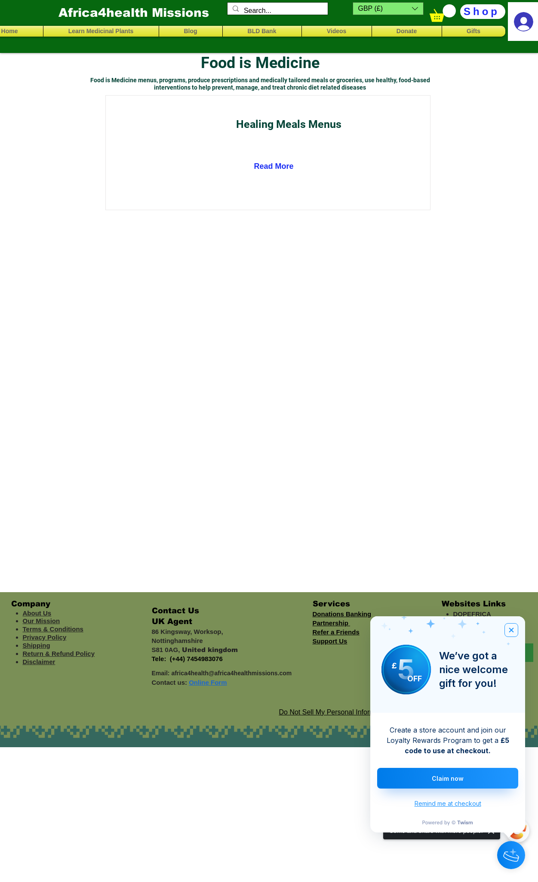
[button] (388, 8)
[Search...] (277, 11)
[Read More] (277, 166)
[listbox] (388, 8)
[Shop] (482, 11)
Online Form (208, 682)
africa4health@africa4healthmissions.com (231, 673)
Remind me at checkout (448, 803)
